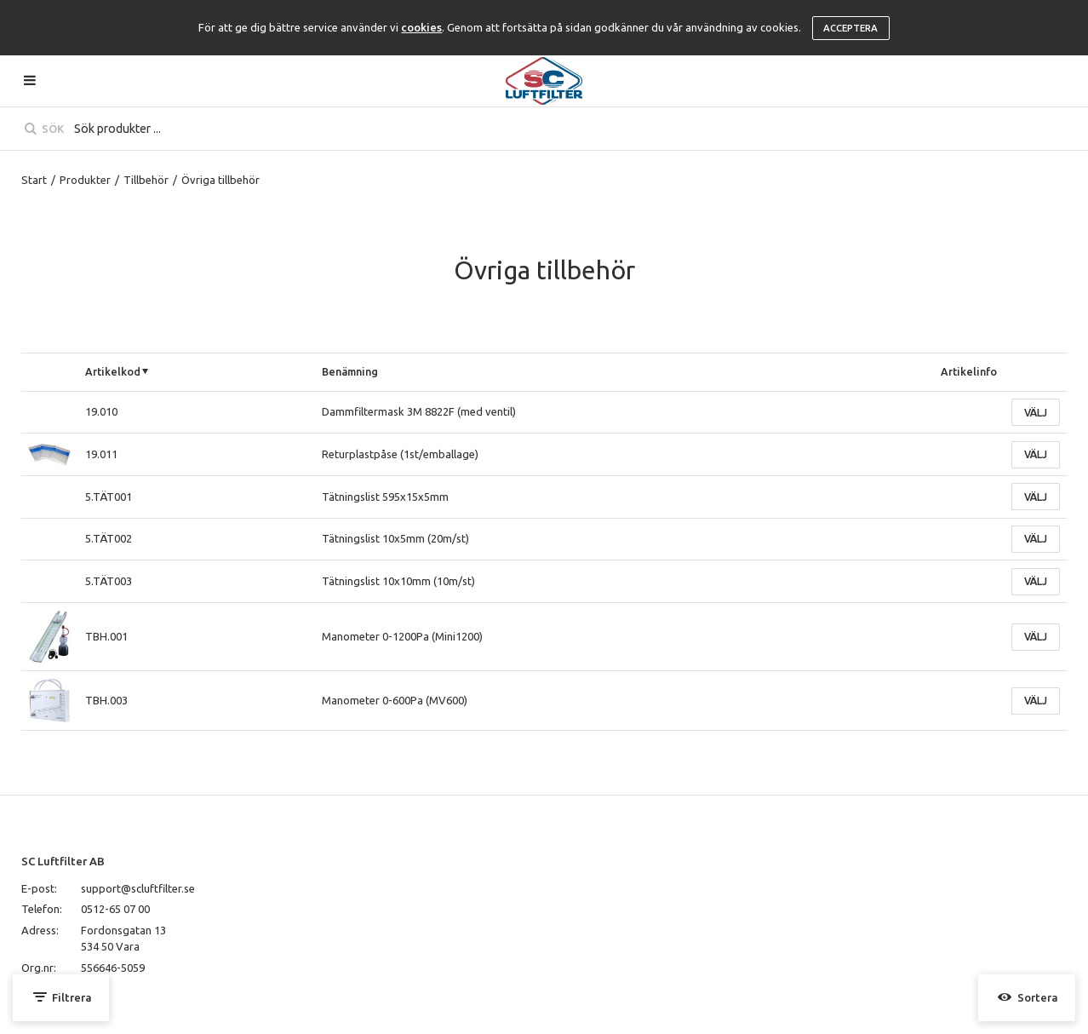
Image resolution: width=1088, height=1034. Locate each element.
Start (34, 180)
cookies (421, 27)
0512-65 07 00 (115, 909)
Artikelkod (112, 371)
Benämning (350, 371)
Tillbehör (146, 180)
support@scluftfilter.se (138, 888)
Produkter (85, 180)
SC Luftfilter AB (63, 861)
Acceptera (850, 28)
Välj (1035, 412)
